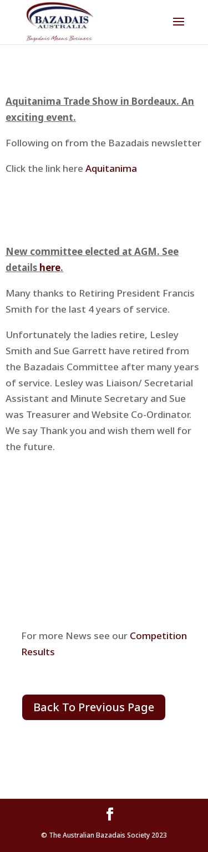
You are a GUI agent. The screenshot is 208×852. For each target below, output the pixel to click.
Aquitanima (110, 168)
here (49, 267)
